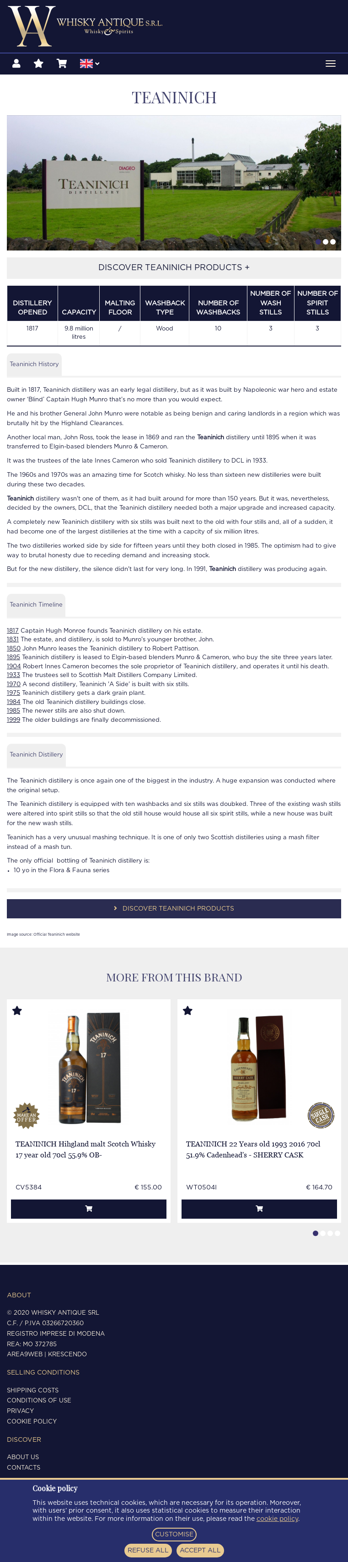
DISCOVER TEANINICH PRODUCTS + (174, 270)
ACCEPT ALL (200, 1550)
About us (23, 1458)
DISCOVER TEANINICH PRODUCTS (174, 910)
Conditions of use (39, 1401)
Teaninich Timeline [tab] (36, 607)
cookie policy (277, 1519)
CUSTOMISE (174, 1534)
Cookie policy (32, 1422)
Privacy (20, 1411)
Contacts (23, 1468)
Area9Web (25, 1355)
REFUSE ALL (148, 1550)
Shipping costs (33, 1391)
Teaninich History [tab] (34, 366)
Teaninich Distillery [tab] (36, 757)
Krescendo (67, 1355)
